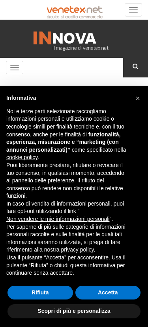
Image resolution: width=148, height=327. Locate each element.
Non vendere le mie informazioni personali (57, 219)
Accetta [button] (108, 292)
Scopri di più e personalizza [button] (73, 311)
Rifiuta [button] (40, 292)
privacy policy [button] (77, 249)
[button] (137, 98)
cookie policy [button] (21, 157)
